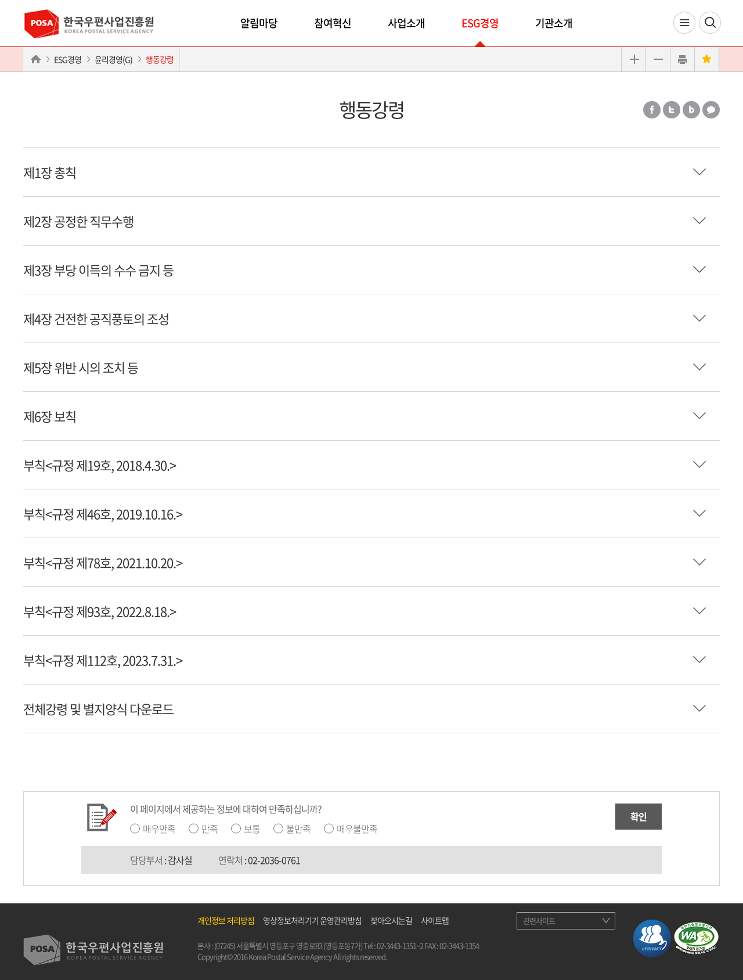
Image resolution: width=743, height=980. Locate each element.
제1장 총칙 (49, 172)
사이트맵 (435, 920)
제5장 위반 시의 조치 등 (80, 367)
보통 (252, 828)
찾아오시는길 (391, 920)
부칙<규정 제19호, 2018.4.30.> (99, 464)
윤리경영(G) (113, 59)
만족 (209, 828)
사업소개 (406, 23)
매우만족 (159, 828)
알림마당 (258, 23)
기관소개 (553, 23)
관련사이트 (539, 920)
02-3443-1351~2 (400, 945)
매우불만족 (357, 828)
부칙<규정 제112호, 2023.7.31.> (102, 659)
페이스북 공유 (652, 109)
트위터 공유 (671, 109)
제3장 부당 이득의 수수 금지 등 (98, 269)
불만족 (298, 828)
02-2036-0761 (274, 860)
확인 (638, 816)
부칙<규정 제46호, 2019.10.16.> (102, 513)
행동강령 (160, 59)
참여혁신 (332, 23)
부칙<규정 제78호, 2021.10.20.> (102, 562)
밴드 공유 (691, 109)
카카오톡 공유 (711, 109)
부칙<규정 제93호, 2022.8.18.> (99, 611)
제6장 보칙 (49, 416)
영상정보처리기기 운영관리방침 (312, 920)
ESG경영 (480, 23)
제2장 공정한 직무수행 (78, 220)
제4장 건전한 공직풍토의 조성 (96, 318)
